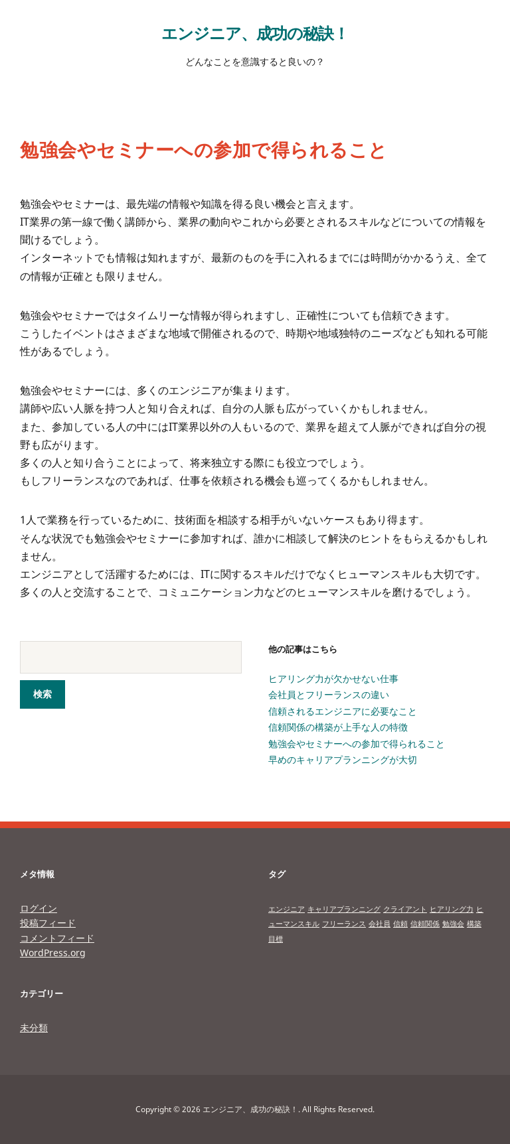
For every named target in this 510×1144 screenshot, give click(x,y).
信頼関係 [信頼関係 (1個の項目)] (425, 923)
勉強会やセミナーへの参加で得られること (356, 743)
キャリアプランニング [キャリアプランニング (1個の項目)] (344, 909)
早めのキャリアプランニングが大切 (342, 759)
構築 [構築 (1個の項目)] (474, 923)
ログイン (38, 908)
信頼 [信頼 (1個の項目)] (400, 923)
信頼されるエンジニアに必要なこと (342, 711)
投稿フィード (48, 922)
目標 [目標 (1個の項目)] (275, 939)
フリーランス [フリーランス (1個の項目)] (344, 923)
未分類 (34, 1027)
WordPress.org (53, 952)
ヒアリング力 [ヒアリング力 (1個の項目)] (451, 909)
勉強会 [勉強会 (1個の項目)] (453, 923)
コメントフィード (57, 938)
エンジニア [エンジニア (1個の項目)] (286, 909)
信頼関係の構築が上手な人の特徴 (338, 727)
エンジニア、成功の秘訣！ (255, 33)
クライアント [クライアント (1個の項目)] (405, 909)
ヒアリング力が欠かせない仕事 (333, 678)
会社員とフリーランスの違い (328, 694)
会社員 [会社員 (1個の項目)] (379, 923)
